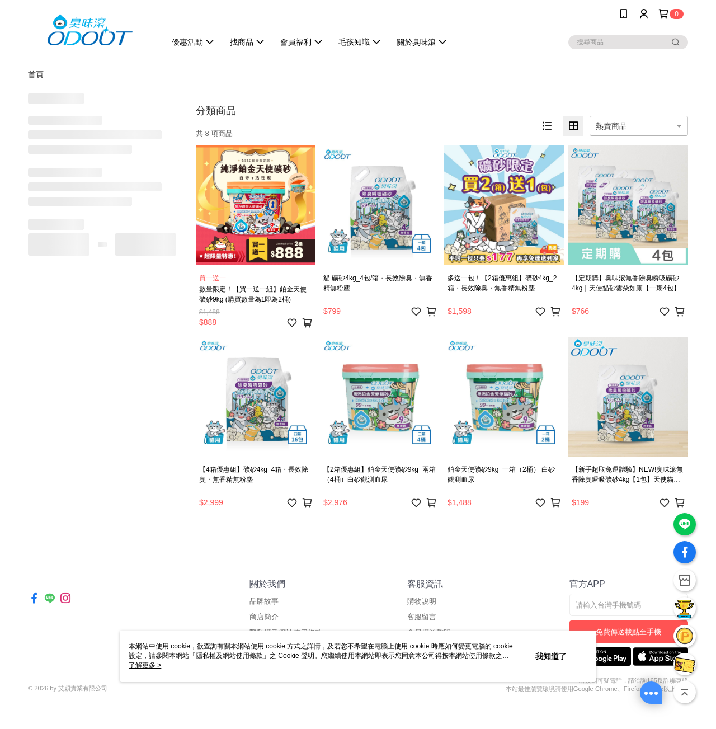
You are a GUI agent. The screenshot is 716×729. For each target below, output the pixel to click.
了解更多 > (145, 665)
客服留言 (421, 617)
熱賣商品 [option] (611, 125)
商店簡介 (264, 617)
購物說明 (421, 601)
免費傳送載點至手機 (628, 632)
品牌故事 (264, 601)
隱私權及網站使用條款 (229, 656)
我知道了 (551, 656)
